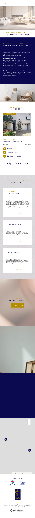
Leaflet (13, 473)
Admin (29, 505)
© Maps (19, 473)
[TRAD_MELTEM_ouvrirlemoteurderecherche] (5, 3)
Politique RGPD (18, 506)
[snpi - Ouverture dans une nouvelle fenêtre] (12, 483)
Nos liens (11, 506)
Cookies (24, 506)
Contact (33, 159)
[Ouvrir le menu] (25, 3)
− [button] (29, 423)
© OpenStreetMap (27, 473)
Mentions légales (23, 505)
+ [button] (29, 420)
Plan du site (15, 505)
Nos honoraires (8, 505)
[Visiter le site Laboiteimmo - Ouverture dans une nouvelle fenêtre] (17, 512)
